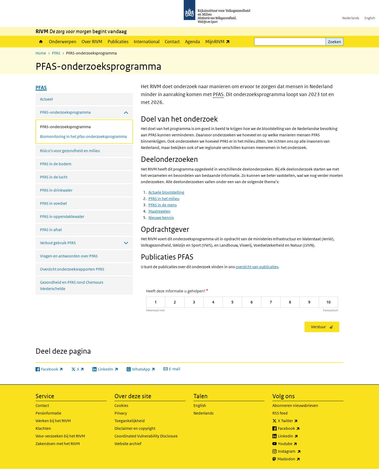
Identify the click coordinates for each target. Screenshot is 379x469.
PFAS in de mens (162, 204)
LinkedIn (299, 436)
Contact (172, 41)
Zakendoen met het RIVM (58, 443)
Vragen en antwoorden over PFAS (69, 255)
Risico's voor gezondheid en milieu (70, 150)
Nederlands (350, 18)
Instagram (301, 451)
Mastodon (300, 459)
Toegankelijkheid (129, 420)
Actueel (46, 99)
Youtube (299, 444)
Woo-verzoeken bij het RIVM (60, 435)
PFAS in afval (51, 229)
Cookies (121, 405)
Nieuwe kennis (161, 217)
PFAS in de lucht (53, 176)
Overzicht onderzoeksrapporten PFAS (72, 269)
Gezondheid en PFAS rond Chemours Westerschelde (71, 285)
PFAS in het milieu (163, 198)
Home (41, 41)
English (370, 18)
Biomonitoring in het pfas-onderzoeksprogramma (83, 136)
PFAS (56, 53)
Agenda (192, 41)
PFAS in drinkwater (56, 190)
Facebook (300, 428)
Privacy (120, 413)
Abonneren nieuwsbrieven (295, 405)
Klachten (43, 428)
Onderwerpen (62, 41)
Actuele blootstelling (166, 192)
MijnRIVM (218, 41)
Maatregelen (159, 211)
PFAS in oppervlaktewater (62, 216)
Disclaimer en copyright (134, 428)
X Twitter (299, 421)
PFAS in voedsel (53, 203)
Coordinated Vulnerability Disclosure (146, 435)
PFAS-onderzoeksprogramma (79, 126)
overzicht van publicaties (257, 266)
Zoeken (334, 41)
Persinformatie (48, 413)
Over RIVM (92, 41)
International (146, 41)
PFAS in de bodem (55, 163)
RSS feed (280, 413)
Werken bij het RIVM (53, 420)
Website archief (127, 443)
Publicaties (118, 41)
